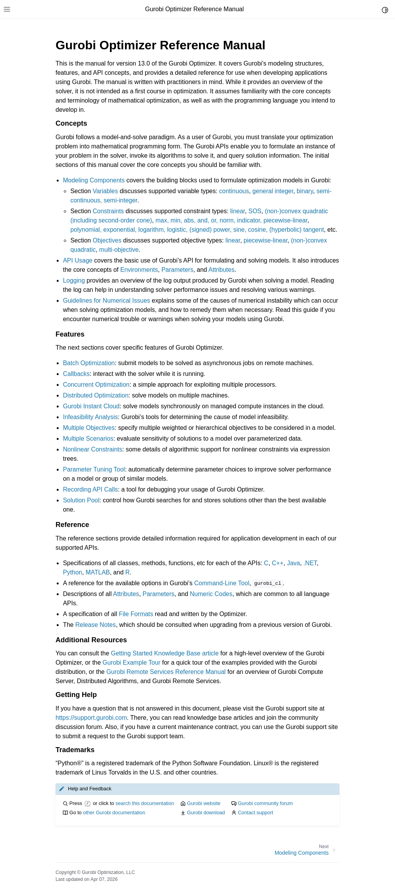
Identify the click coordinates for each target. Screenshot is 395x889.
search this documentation (144, 803)
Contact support (255, 812)
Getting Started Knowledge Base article (165, 653)
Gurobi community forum (265, 803)
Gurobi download (206, 812)
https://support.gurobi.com (91, 717)
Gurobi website (204, 803)
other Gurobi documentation (114, 812)
